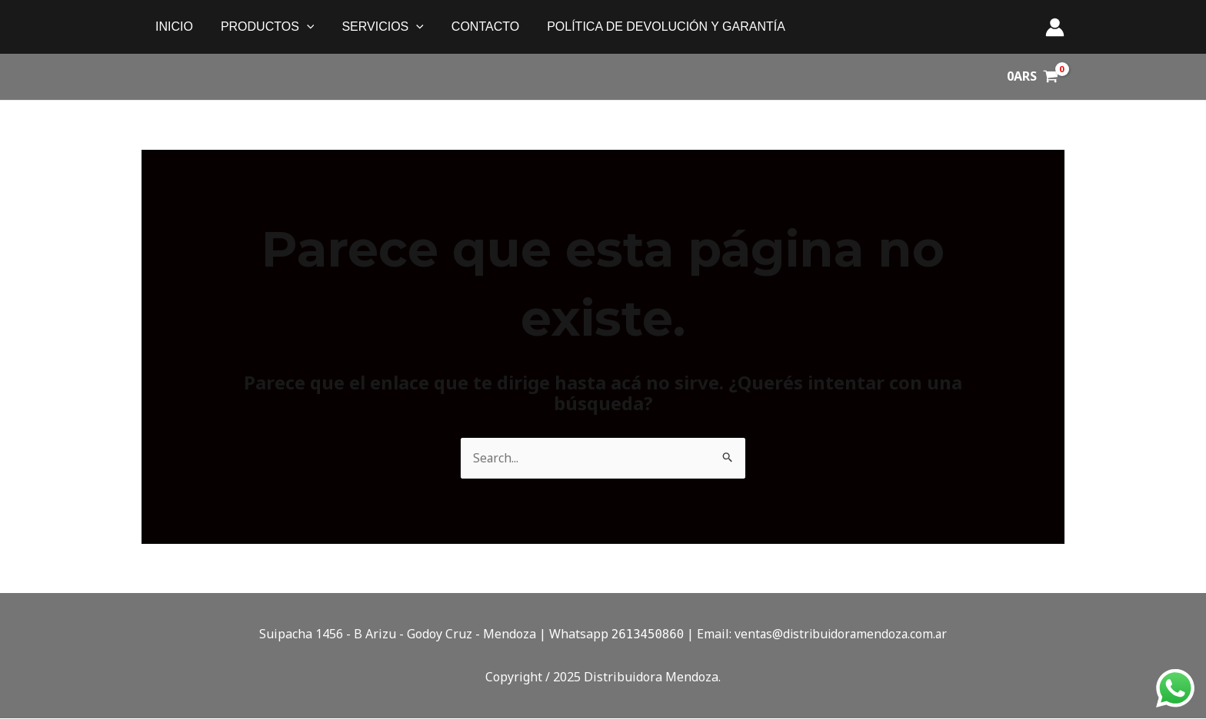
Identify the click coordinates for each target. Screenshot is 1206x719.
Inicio (173, 26)
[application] (302, 27)
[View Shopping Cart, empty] (1032, 76)
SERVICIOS (374, 27)
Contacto (474, 26)
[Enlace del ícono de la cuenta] (1054, 27)
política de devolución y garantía (652, 26)
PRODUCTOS (263, 27)
